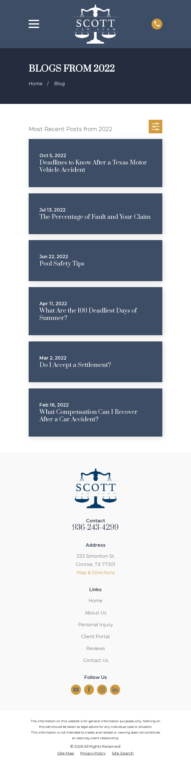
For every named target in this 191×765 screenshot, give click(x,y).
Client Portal (95, 636)
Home (95, 600)
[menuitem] (65, 753)
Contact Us (95, 660)
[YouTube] (76, 689)
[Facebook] (89, 689)
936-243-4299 (95, 527)
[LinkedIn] (115, 689)
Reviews (95, 648)
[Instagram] (102, 689)
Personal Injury (95, 624)
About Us (95, 613)
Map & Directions (96, 572)
